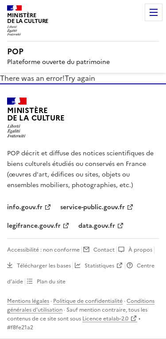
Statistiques (99, 266)
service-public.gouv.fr (92, 207)
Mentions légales (28, 301)
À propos (140, 250)
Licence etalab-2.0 (105, 319)
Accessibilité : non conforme (43, 250)
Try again (80, 78)
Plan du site (51, 282)
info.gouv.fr (24, 207)
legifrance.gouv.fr (34, 225)
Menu (153, 12)
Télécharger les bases (44, 266)
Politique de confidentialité (88, 301)
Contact (104, 250)
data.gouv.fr (96, 225)
